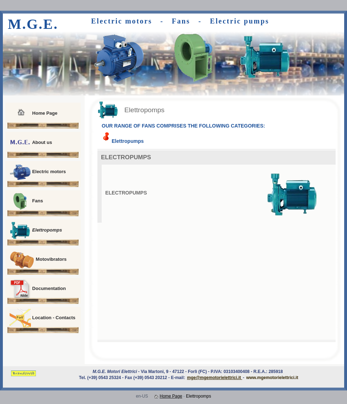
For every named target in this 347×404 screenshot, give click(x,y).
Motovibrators (38, 259)
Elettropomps (36, 230)
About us (31, 143)
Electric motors (38, 172)
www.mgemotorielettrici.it (272, 377)
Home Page (33, 113)
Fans (26, 201)
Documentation (38, 289)
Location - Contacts (42, 318)
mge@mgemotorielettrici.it (214, 377)
